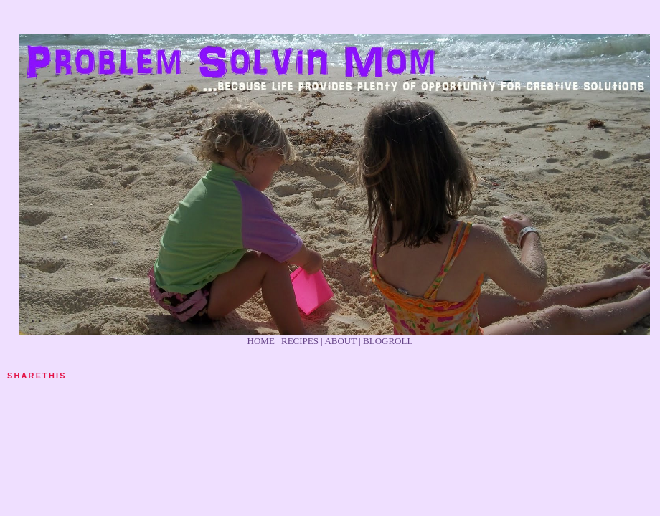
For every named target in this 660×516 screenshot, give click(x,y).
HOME (261, 340)
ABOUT (340, 340)
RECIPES (300, 340)
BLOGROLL (387, 340)
